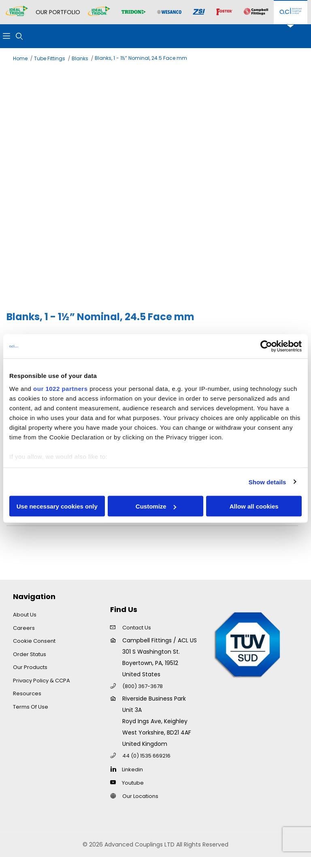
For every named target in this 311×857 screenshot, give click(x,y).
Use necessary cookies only (57, 506)
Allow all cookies (254, 506)
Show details (267, 481)
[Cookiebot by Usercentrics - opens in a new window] (266, 346)
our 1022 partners (60, 388)
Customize (156, 506)
